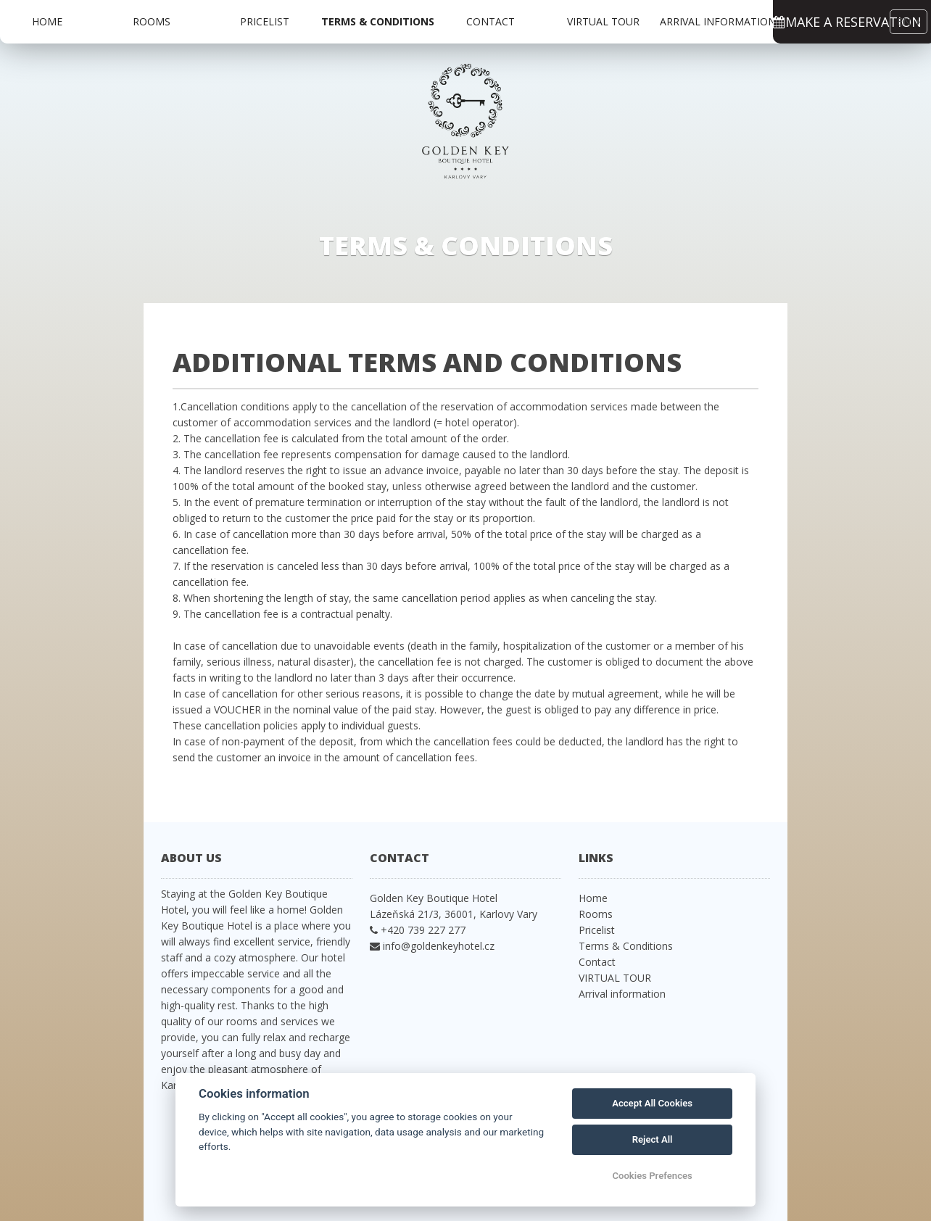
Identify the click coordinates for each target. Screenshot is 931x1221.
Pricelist (264, 21)
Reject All (652, 1139)
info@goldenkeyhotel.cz (439, 946)
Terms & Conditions (377, 21)
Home (47, 21)
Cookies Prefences (652, 1175)
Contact (490, 21)
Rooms (151, 21)
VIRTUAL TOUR (603, 21)
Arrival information (718, 21)
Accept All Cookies (652, 1103)
